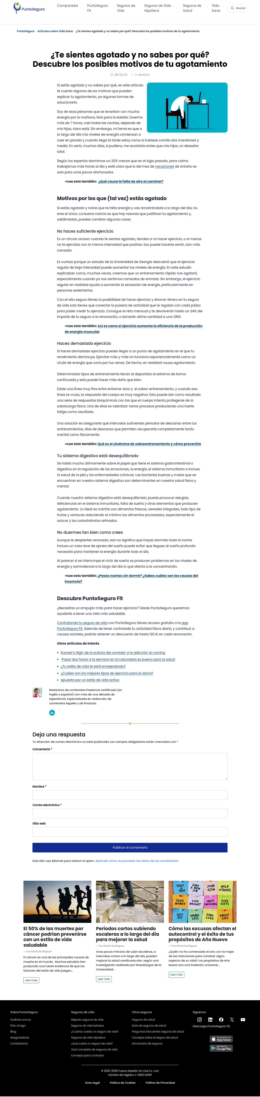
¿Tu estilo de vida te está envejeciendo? (93, 667)
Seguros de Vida (126, 7)
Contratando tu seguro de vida (82, 623)
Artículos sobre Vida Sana (55, 31)
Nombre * (39, 787)
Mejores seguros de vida (87, 1020)
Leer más (31, 981)
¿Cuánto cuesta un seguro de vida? (95, 1032)
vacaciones (164, 167)
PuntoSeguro (26, 31)
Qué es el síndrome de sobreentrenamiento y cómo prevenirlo (149, 444)
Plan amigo (18, 1026)
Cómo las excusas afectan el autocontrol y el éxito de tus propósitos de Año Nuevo (202, 934)
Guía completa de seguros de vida (94, 1050)
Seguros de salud (143, 1020)
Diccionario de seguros (147, 1044)
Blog (13, 1032)
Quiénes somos (20, 1020)
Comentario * (42, 750)
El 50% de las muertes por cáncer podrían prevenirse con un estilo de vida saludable (54, 937)
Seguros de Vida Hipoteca (157, 7)
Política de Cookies (123, 1083)
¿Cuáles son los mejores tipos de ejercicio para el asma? (107, 674)
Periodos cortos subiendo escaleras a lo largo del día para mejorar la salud (127, 934)
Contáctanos (19, 1044)
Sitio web (39, 824)
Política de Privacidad (160, 1083)
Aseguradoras (19, 1038)
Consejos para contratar (87, 1056)
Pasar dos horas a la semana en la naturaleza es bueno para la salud (118, 660)
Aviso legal (92, 1083)
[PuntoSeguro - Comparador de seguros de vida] (29, 7)
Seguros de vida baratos (87, 1026)
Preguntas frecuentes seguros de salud (158, 1032)
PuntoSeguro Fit (97, 7)
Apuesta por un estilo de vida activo (90, 680)
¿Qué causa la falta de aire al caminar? (130, 182)
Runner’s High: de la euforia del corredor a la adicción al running (113, 653)
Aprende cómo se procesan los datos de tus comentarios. (137, 861)
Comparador (67, 5)
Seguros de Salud (192, 7)
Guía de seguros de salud (149, 1026)
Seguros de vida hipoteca (88, 1038)
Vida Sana (216, 7)
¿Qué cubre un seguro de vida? (92, 1044)
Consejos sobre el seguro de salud (155, 1038)
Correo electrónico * (47, 806)
